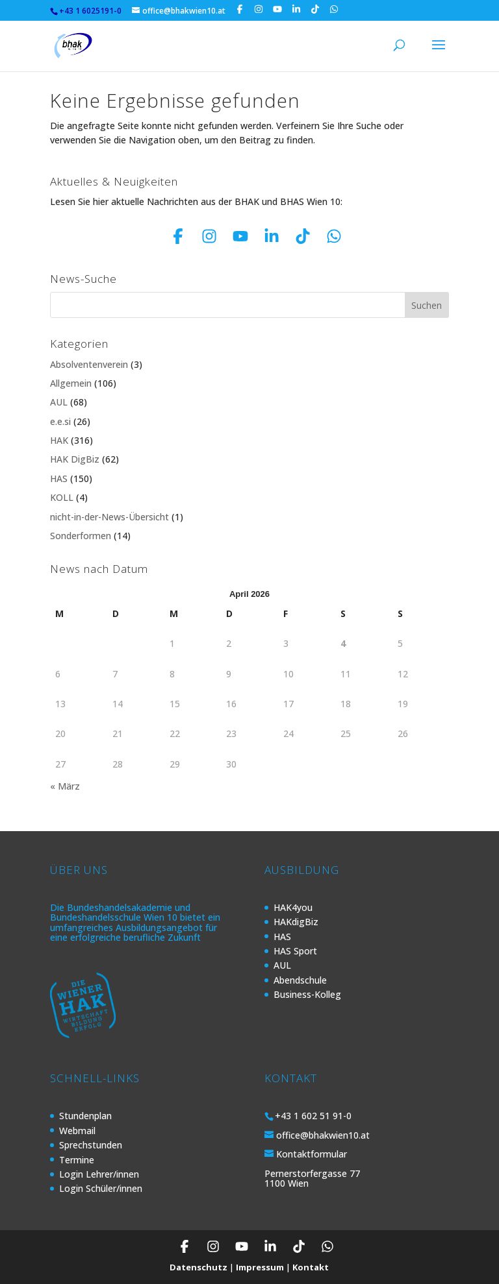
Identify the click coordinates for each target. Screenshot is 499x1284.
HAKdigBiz (296, 921)
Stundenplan (85, 1115)
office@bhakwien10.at (323, 1135)
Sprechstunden (90, 1145)
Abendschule (300, 980)
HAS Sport (295, 951)
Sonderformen (80, 535)
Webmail (77, 1130)
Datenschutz (198, 1267)
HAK (59, 440)
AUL (59, 402)
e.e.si (60, 421)
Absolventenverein (89, 364)
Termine (76, 1160)
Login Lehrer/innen (99, 1174)
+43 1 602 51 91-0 (313, 1115)
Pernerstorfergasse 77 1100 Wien (312, 1178)
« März (65, 786)
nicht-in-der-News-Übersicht (109, 517)
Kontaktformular (311, 1154)
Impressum (260, 1267)
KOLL (61, 497)
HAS (59, 478)
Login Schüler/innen (100, 1188)
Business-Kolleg (307, 994)
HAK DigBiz (74, 459)
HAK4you (293, 907)
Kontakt (310, 1267)
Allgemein (71, 383)
